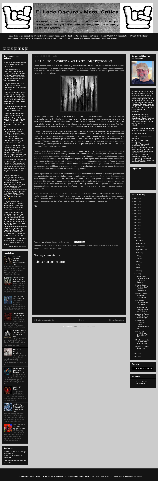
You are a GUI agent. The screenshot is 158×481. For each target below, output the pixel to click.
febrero (138, 271)
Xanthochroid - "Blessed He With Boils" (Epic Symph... (142, 279)
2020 (136, 217)
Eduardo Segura (9, 159)
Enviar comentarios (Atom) (84, 327)
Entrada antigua (116, 320)
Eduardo (6, 114)
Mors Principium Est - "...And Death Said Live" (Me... (142, 342)
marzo (138, 268)
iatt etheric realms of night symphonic (15, 239)
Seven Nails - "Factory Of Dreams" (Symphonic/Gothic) (142, 324)
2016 (136, 229)
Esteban (6, 175)
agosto (138, 253)
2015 (136, 232)
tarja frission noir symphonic (15, 84)
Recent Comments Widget (19, 246)
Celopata (7, 191)
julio (137, 256)
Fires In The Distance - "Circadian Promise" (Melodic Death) (19, 260)
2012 (136, 353)
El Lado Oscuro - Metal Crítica (142, 383)
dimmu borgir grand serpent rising (15, 192)
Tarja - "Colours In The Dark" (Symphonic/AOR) (19, 426)
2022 (136, 210)
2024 (136, 204)
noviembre (139, 243)
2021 (136, 213)
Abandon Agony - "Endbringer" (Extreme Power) (19, 370)
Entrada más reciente (44, 320)
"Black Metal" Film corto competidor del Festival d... (142, 309)
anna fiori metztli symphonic (14, 64)
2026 (136, 198)
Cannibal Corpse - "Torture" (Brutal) (19, 314)
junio (137, 259)
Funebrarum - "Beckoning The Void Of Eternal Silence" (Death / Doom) (18, 408)
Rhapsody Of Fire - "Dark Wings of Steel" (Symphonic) (19, 279)
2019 (136, 220)
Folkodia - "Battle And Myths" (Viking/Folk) (141, 295)
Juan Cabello (8, 129)
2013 (136, 238)
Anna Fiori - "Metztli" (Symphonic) (17, 351)
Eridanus (7, 70)
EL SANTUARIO (9, 107)
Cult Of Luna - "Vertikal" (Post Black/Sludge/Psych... (142, 334)
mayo (138, 262)
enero (138, 274)
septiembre (140, 250)
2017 (136, 226)
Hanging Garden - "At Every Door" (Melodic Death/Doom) (141, 288)
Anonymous (8, 84)
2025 (136, 201)
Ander (6, 239)
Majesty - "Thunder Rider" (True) (142, 347)
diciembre (139, 240)
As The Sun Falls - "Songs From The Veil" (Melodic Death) (19, 333)
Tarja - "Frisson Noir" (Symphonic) (19, 297)
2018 (136, 223)
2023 (136, 207)
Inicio (81, 320)
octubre (138, 246)
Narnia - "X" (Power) (17, 388)
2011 (136, 356)
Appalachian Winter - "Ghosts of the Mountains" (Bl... (142, 316)
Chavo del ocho (9, 63)
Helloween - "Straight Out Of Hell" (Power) (141, 302)
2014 (136, 235)
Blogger (139, 476)
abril (137, 265)
